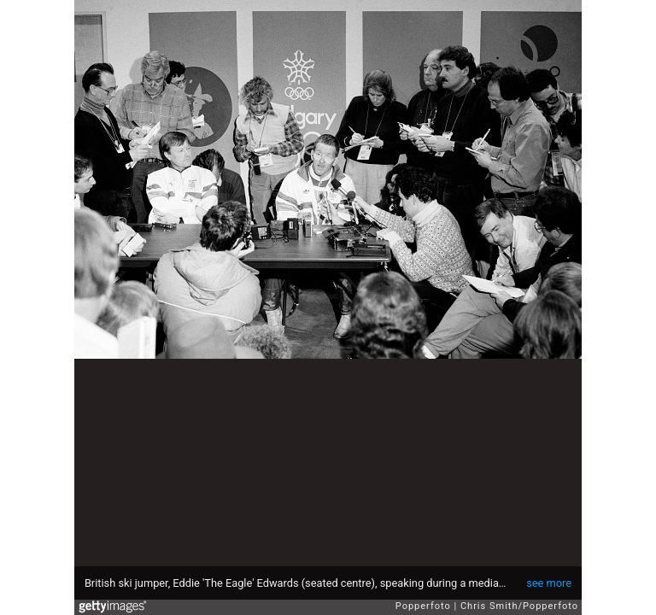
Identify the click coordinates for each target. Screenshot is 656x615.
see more (548, 583)
